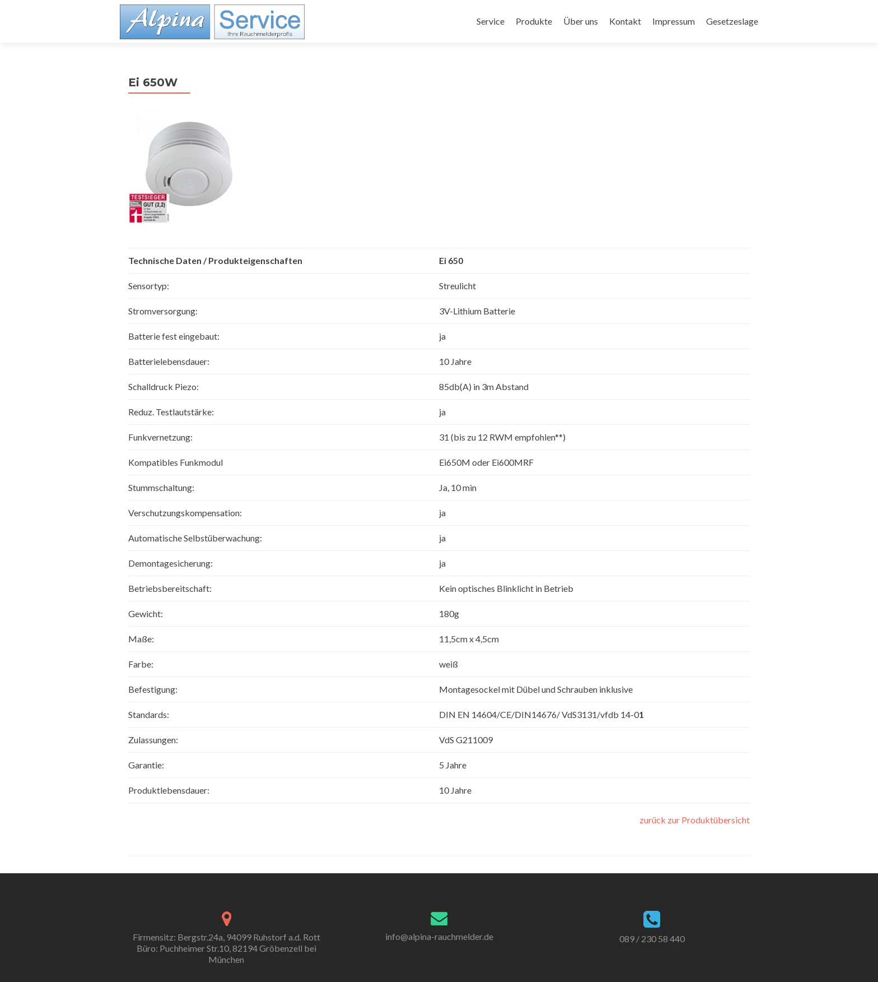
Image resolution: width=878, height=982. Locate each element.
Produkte (534, 21)
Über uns (580, 21)
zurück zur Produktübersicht (694, 819)
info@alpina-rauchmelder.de (439, 936)
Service (491, 21)
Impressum (673, 21)
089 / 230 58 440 (652, 938)
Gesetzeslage (732, 21)
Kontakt (625, 21)
